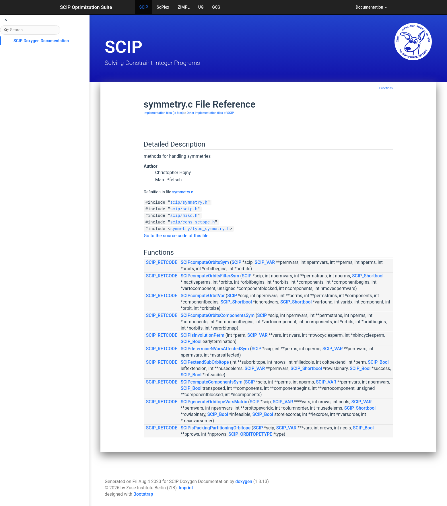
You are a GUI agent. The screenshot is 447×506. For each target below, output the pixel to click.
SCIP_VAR (264, 262)
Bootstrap (143, 494)
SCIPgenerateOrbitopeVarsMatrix (214, 401)
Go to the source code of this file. (177, 235)
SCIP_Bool (191, 341)
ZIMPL (184, 7)
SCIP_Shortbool (367, 276)
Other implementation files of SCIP (210, 113)
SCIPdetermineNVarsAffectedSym (215, 348)
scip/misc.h (183, 215)
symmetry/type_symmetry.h (200, 229)
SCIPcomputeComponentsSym (211, 382)
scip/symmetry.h (188, 202)
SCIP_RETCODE (161, 262)
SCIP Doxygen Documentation (41, 40)
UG (201, 7)
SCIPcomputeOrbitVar (203, 295)
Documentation (371, 7)
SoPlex (163, 7)
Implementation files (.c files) (164, 113)
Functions (386, 88)
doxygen (243, 481)
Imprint (186, 488)
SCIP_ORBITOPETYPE (250, 434)
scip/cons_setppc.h (192, 222)
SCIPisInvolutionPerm (202, 335)
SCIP (143, 7)
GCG (216, 7)
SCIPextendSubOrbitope (205, 362)
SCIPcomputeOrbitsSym (205, 262)
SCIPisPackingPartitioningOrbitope (216, 428)
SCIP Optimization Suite (86, 7)
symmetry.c (182, 192)
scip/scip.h (183, 209)
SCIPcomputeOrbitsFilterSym (210, 276)
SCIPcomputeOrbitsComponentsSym (217, 315)
